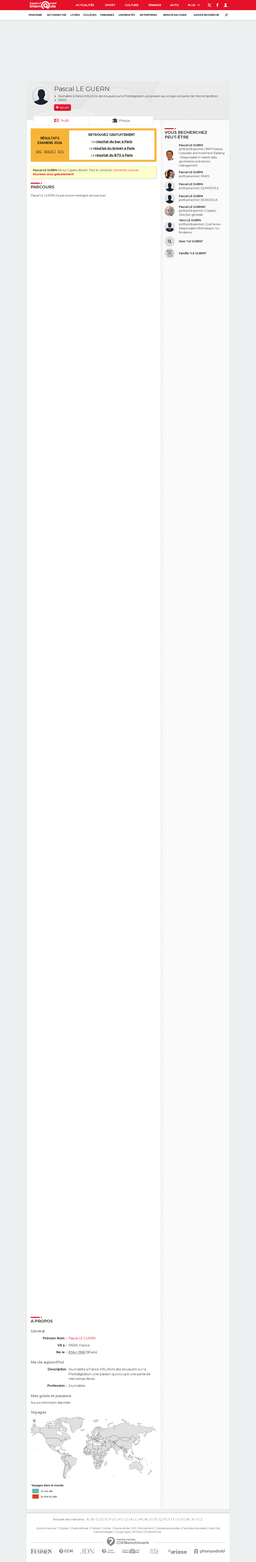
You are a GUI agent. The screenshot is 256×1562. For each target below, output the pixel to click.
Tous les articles (122, 1528)
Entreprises (148, 14)
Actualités (85, 5)
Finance (155, 5)
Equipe (64, 1528)
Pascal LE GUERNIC (192, 207)
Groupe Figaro (123, 1532)
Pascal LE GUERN (191, 145)
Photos (124, 121)
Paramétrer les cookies (194, 1528)
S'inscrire (35, 14)
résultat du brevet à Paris (113, 148)
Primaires (107, 14)
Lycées (75, 14)
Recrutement (146, 1528)
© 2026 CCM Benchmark (147, 1532)
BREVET (50, 152)
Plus (194, 5)
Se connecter (56, 14)
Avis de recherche (206, 14)
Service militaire (174, 14)
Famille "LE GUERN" (192, 253)
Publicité (95, 1528)
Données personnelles (168, 1528)
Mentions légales (104, 1532)
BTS (61, 152)
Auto (174, 5)
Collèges (89, 14)
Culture (131, 5)
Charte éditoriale (79, 1528)
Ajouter (64, 107)
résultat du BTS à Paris (114, 155)
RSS (134, 1528)
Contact (107, 1528)
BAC (39, 152)
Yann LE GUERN (190, 220)
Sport (110, 5)
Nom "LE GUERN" (191, 241)
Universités (126, 14)
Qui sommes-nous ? (47, 1528)
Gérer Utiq (214, 1528)
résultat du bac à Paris (114, 142)
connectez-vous (123, 170)
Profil (65, 121)
